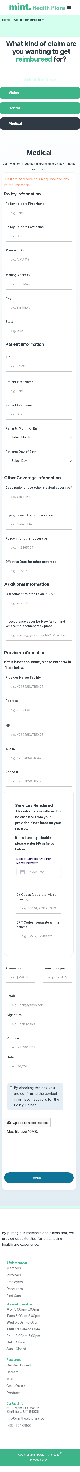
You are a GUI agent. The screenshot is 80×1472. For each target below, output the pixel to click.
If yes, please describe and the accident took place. (35, 624)
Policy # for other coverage (26, 538)
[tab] (40, 93)
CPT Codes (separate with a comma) (37, 925)
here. (42, 169)
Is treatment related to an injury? (30, 594)
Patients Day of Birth (21, 451)
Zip (8, 357)
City (9, 298)
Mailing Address (18, 275)
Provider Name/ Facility (23, 677)
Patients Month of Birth (23, 428)
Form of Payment (56, 968)
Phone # (12, 772)
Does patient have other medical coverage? (39, 487)
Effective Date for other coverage (31, 561)
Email (11, 996)
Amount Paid (15, 968)
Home (6, 19)
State (10, 321)
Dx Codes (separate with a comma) (36, 897)
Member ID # (15, 250)
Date (10, 1057)
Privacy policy (39, 1459)
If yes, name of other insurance (29, 515)
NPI (8, 725)
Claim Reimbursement (29, 19)
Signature (14, 1015)
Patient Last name (19, 405)
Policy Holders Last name (25, 227)
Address (12, 700)
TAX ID (10, 749)
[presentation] (36, 1155)
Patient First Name (19, 382)
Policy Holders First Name (25, 203)
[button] (69, 7)
